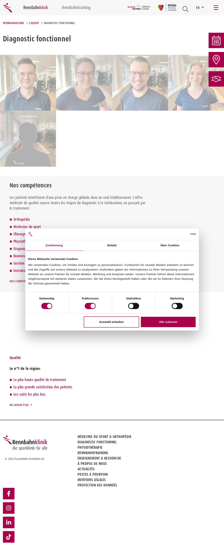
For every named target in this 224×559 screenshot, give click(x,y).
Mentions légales (92, 479)
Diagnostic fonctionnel (97, 442)
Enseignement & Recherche (99, 458)
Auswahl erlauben (111, 321)
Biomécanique (24, 255)
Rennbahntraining (93, 452)
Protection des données (97, 485)
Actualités (86, 468)
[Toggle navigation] (216, 7)
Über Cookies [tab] (170, 245)
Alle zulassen (168, 321)
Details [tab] (112, 245)
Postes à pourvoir (93, 474)
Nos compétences (21, 281)
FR (198, 7)
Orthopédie (22, 219)
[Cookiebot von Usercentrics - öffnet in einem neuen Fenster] (179, 234)
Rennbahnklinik (13, 23)
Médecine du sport (27, 226)
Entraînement (23, 270)
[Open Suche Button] (185, 9)
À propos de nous (92, 463)
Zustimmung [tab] (54, 245)
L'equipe (34, 23)
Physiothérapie (25, 241)
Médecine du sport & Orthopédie (104, 436)
